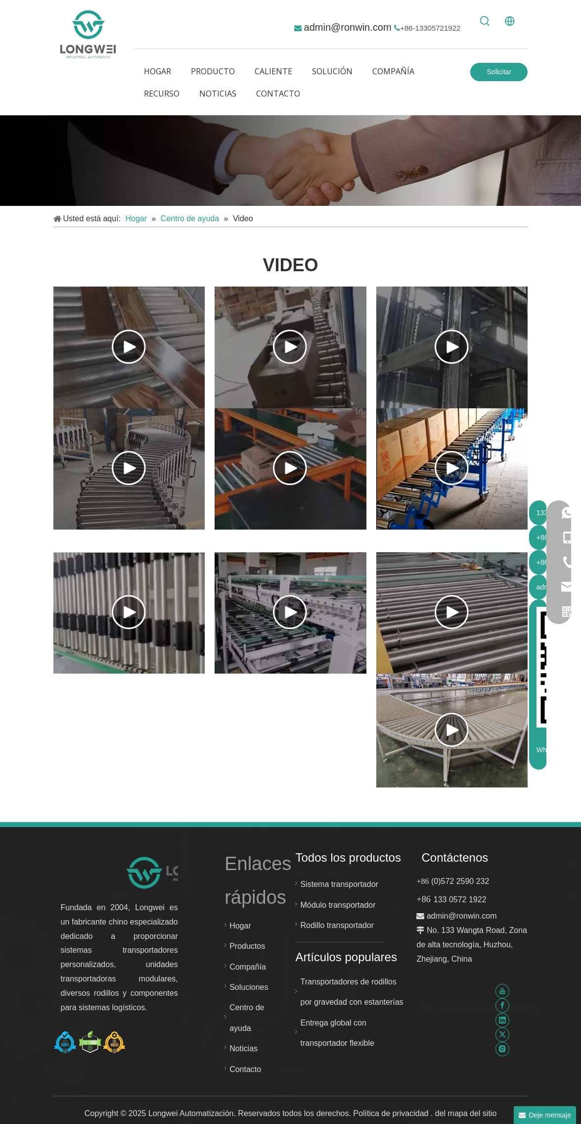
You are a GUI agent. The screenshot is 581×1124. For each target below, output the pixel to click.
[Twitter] (502, 1034)
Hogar (240, 926)
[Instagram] (502, 1049)
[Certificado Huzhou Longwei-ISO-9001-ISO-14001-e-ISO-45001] (90, 1041)
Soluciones (248, 987)
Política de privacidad (392, 1113)
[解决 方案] (290, 160)
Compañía (247, 967)
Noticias (243, 1048)
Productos (247, 946)
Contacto (245, 1069)
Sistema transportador (339, 884)
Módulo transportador (337, 905)
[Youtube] (502, 991)
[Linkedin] (502, 1020)
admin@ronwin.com (349, 27)
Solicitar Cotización (499, 74)
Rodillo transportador (337, 925)
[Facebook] (502, 1005)
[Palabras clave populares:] (485, 21)
